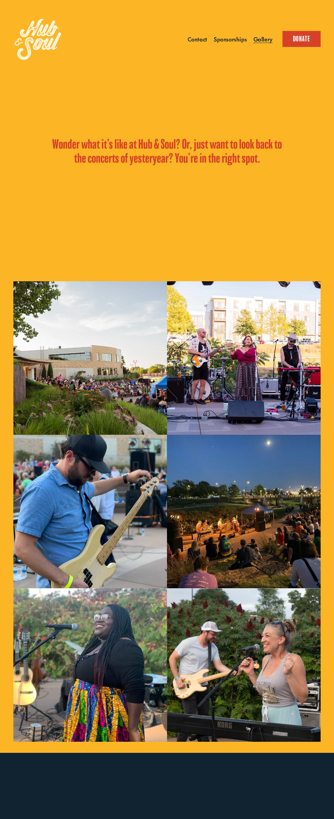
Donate (301, 39)
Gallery (263, 39)
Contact (197, 39)
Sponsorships (230, 39)
